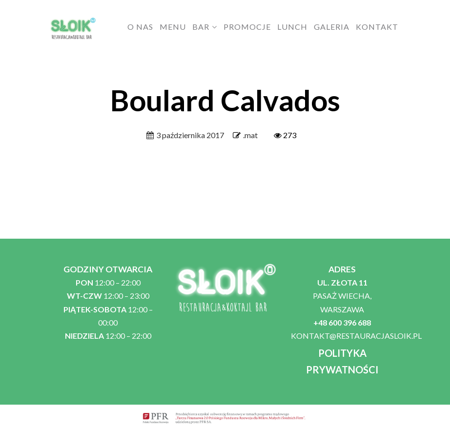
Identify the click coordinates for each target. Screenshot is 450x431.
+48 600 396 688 (342, 322)
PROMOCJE (247, 26)
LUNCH (292, 26)
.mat (250, 135)
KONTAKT (377, 26)
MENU (173, 26)
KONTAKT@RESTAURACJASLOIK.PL (356, 335)
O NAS (140, 26)
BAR (200, 26)
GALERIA (331, 26)
